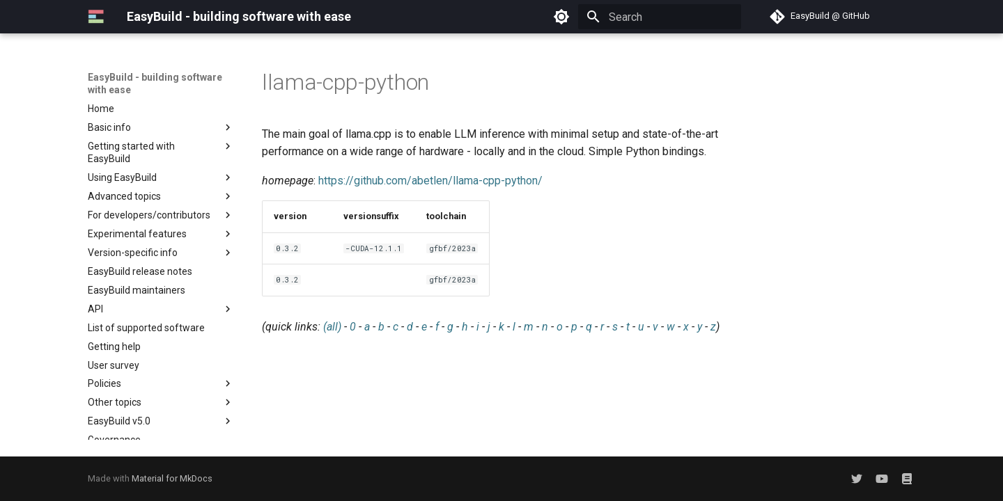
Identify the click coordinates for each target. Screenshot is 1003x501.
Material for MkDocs (172, 478)
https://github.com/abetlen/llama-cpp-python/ (430, 180)
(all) (332, 326)
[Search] (659, 16)
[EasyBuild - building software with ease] (96, 17)
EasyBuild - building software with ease (155, 83)
